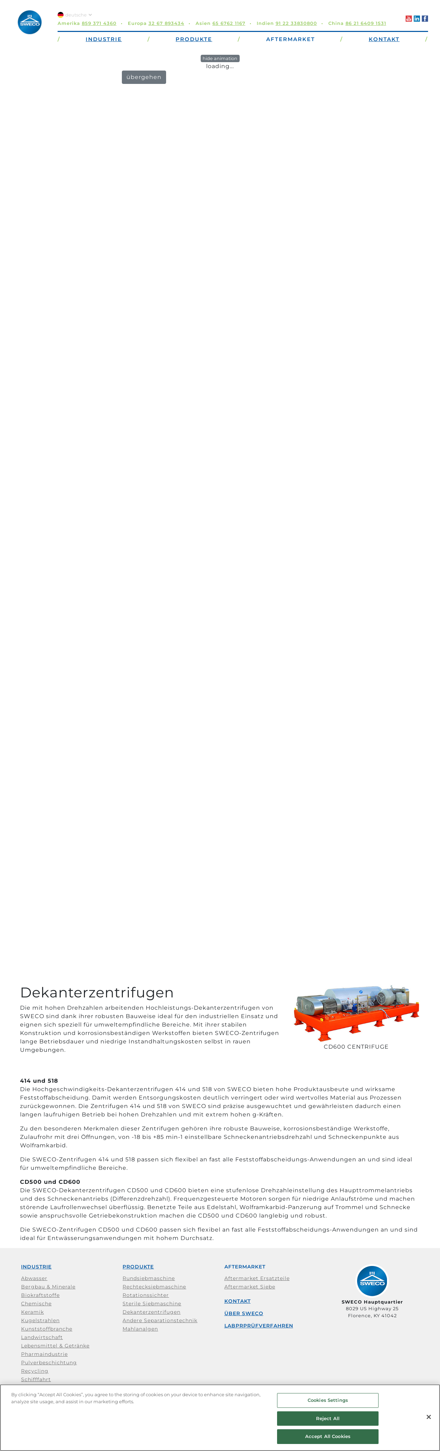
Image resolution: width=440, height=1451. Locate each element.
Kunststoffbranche (46, 1329)
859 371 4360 (99, 23)
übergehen (144, 77)
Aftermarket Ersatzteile (257, 1278)
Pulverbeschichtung (49, 1362)
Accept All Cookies (327, 1436)
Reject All (328, 1418)
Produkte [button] (194, 39)
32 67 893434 (166, 23)
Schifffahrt (36, 1379)
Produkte (138, 1267)
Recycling (34, 1371)
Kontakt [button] (384, 39)
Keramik (32, 1312)
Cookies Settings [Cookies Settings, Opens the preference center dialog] (328, 1400)
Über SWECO (243, 1313)
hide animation (220, 58)
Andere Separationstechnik (160, 1320)
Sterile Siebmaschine (152, 1303)
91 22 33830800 (296, 23)
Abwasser (34, 1278)
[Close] (428, 1417)
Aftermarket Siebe (249, 1287)
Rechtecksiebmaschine (154, 1287)
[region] (220, 1417)
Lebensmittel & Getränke (55, 1346)
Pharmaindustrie (44, 1354)
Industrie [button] (104, 39)
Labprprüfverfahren (258, 1326)
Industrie (36, 1267)
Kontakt (237, 1301)
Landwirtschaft (42, 1337)
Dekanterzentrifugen (151, 1312)
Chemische (36, 1303)
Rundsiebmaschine (149, 1278)
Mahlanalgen (140, 1329)
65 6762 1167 (228, 23)
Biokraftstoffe (40, 1295)
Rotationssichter (146, 1295)
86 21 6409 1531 (366, 23)
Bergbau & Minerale (48, 1287)
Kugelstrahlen (40, 1320)
